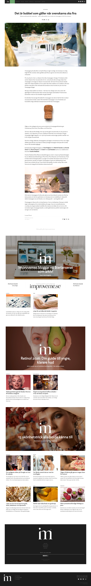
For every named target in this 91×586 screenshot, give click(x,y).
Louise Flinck (28, 215)
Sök (76, 1)
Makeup (8, 374)
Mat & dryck (45, 9)
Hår (34, 293)
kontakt (45, 548)
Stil (7, 485)
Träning (62, 485)
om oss (45, 543)
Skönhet (17, 1)
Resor (26, 1)
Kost (34, 485)
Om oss (43, 1)
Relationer (37, 1)
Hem (8, 1)
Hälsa (22, 1)
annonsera (45, 545)
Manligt (31, 1)
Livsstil (12, 1)
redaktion (45, 546)
